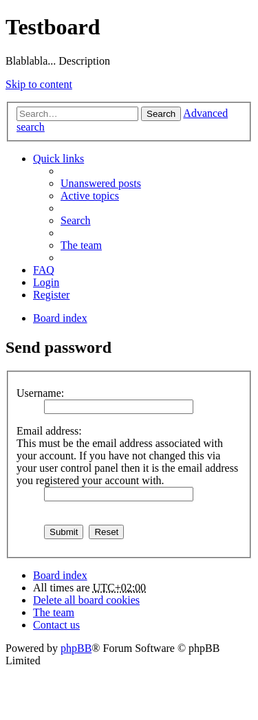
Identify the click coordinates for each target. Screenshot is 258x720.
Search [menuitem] (76, 220)
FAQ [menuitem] (43, 270)
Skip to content (39, 84)
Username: (40, 393)
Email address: (49, 431)
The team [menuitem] (81, 245)
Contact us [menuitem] (56, 625)
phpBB (76, 648)
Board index (60, 575)
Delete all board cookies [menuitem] (86, 600)
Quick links (58, 158)
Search (161, 114)
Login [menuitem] (46, 282)
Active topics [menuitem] (90, 195)
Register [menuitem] (51, 295)
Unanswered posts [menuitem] (101, 183)
